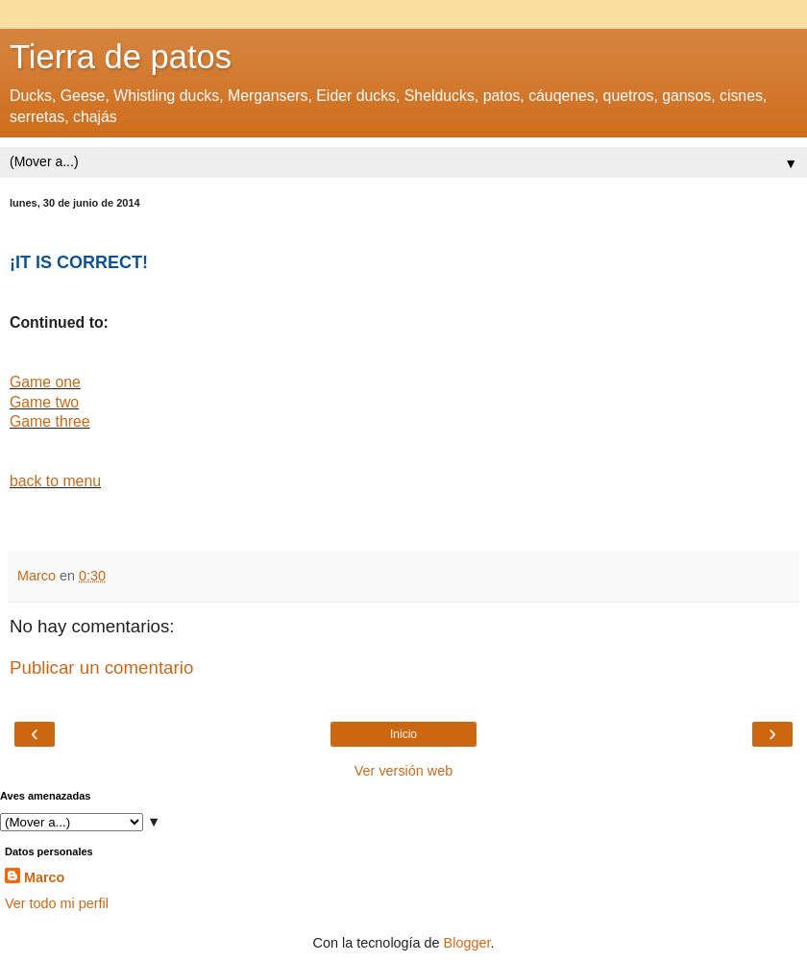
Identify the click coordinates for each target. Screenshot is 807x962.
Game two (44, 402)
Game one (45, 382)
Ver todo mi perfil (57, 903)
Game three (50, 421)
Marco (44, 877)
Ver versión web (403, 770)
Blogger (467, 942)
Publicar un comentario (101, 667)
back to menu (55, 481)
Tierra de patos (121, 56)
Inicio (403, 734)
